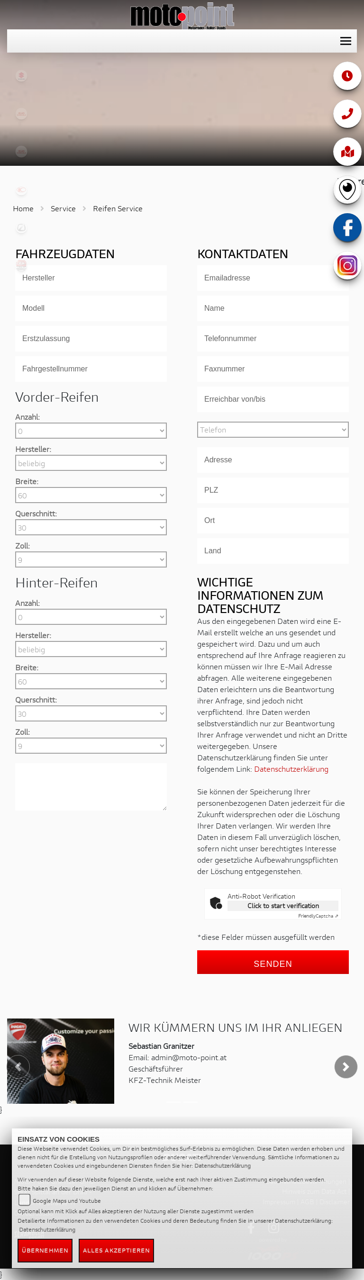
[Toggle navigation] (346, 41)
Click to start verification (283, 905)
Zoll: (22, 545)
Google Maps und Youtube (67, 1200)
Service (63, 208)
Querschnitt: (36, 513)
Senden (273, 964)
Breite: (26, 481)
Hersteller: (33, 449)
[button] (18, 1067)
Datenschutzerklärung (291, 769)
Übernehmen (45, 1250)
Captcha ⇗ (318, 916)
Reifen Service (118, 208)
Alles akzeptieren (116, 1250)
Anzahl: (27, 417)
